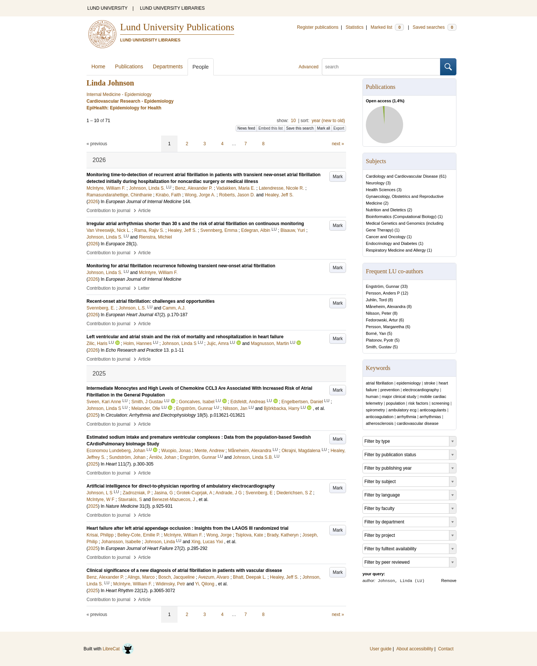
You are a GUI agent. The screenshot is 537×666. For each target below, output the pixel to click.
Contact (445, 648)
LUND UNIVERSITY (107, 8)
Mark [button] (338, 176)
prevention (389, 390)
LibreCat (118, 649)
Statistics (355, 27)
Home (98, 66)
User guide (381, 648)
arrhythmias (430, 416)
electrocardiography (421, 390)
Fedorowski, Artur (382, 320)
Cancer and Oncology (385, 236)
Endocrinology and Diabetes (391, 243)
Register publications (317, 27)
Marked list (387, 27)
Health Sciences (381, 189)
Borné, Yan (376, 333)
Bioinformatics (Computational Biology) (401, 216)
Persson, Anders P (383, 293)
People (200, 67)
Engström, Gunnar (382, 286)
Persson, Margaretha (385, 326)
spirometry (375, 410)
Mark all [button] (323, 128)
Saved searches (434, 27)
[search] (381, 66)
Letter (144, 288)
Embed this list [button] (270, 128)
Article (144, 210)
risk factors (418, 403)
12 (404, 293)
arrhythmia (406, 416)
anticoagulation (379, 416)
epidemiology (408, 383)
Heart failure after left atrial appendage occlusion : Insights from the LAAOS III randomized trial (187, 528)
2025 (93, 415)
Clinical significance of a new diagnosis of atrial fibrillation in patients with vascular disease (184, 570)
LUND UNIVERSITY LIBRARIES (172, 8)
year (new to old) (328, 120)
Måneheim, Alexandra (385, 306)
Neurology (375, 183)
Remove (448, 580)
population (395, 403)
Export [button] (338, 128)
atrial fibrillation (379, 383)
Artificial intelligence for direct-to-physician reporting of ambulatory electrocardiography (181, 486)
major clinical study (399, 396)
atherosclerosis (379, 423)
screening (440, 403)
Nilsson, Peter (378, 313)
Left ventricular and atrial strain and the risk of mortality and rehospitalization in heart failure (185, 336)
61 (442, 176)
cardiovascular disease (418, 423)
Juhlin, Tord (376, 300)
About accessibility (414, 648)
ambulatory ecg (402, 410)
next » (338, 143)
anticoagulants (433, 410)
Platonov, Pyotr (379, 340)
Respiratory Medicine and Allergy (396, 250)
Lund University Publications (177, 27)
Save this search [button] (300, 128)
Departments (168, 66)
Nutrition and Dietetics (386, 210)
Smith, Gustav (379, 347)
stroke (429, 383)
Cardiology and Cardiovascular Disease (402, 176)
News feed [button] (246, 128)
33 (404, 286)
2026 (93, 201)
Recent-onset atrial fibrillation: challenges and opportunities (150, 301)
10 (293, 120)
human (372, 396)
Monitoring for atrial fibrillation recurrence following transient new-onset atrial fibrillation (181, 265)
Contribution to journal (108, 210)
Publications (129, 66)
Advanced (308, 66)
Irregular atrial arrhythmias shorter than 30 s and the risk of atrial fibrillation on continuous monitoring (195, 223)
